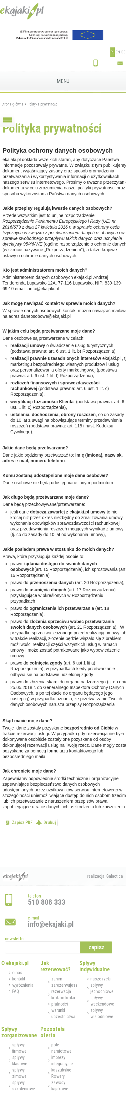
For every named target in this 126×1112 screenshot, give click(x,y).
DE (123, 52)
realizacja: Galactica (105, 876)
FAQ (15, 991)
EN (118, 52)
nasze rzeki (100, 978)
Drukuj (49, 822)
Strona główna (12, 104)
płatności (59, 1003)
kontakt (18, 978)
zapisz (96, 947)
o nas (17, 972)
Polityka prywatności (43, 104)
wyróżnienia (22, 985)
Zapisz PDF (22, 822)
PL (112, 52)
